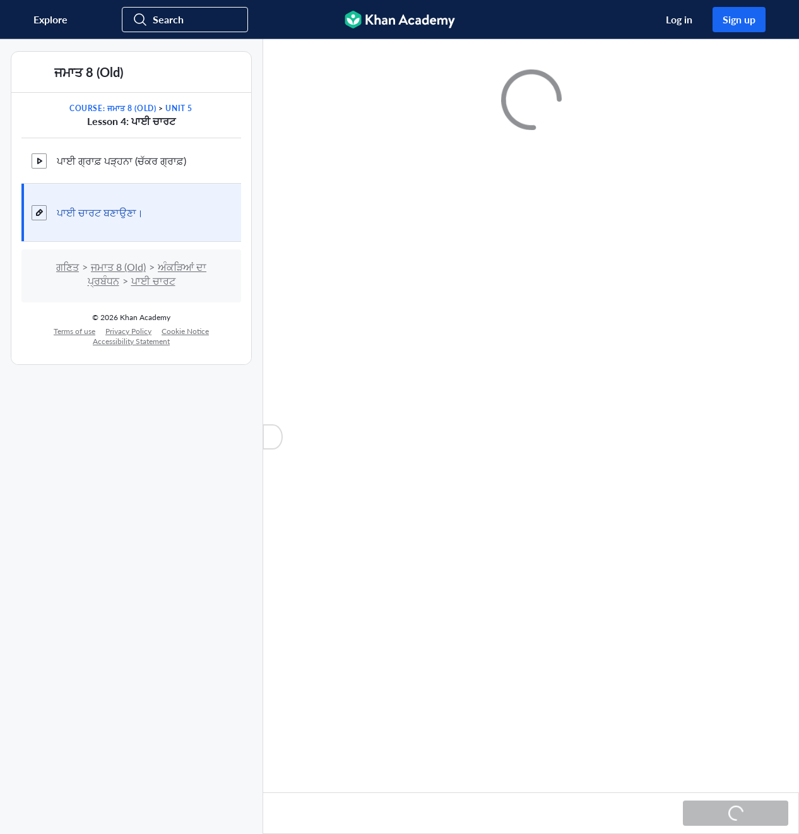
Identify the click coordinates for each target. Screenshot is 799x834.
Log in (679, 19)
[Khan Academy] (400, 20)
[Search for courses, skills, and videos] (185, 19)
